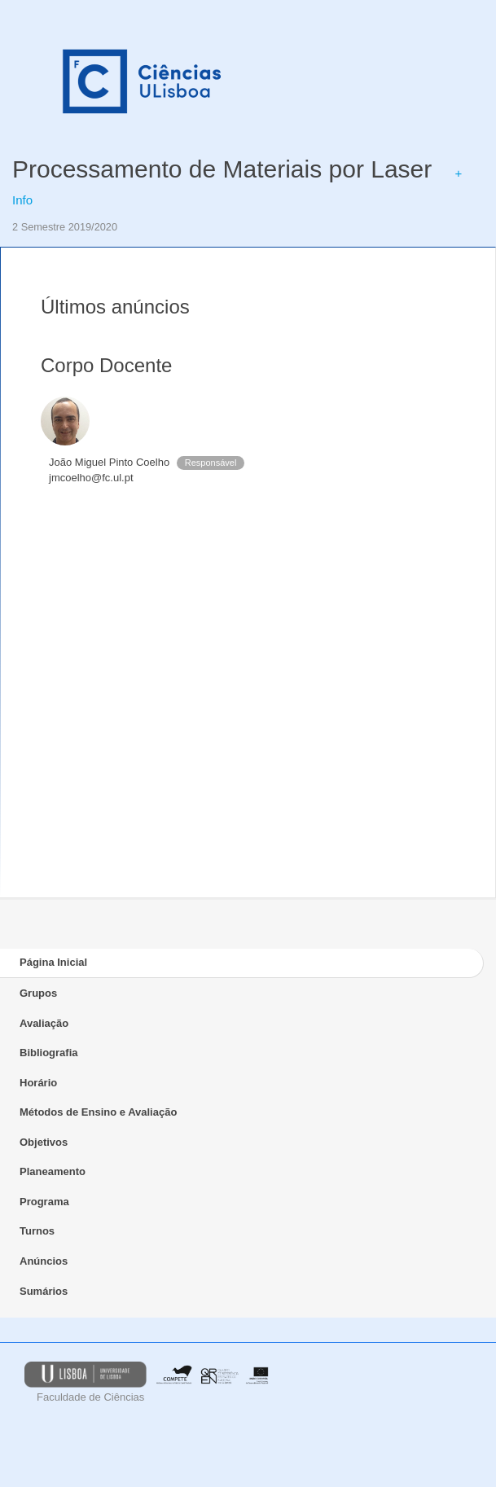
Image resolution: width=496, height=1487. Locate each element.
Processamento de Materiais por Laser (222, 169)
